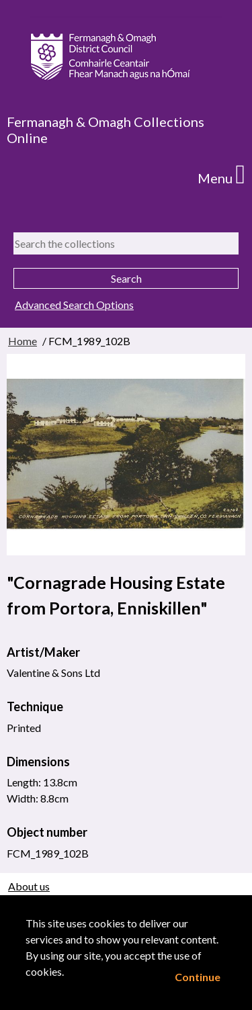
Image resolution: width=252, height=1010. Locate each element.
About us (29, 886)
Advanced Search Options (74, 304)
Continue (197, 976)
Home (22, 340)
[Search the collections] (126, 243)
